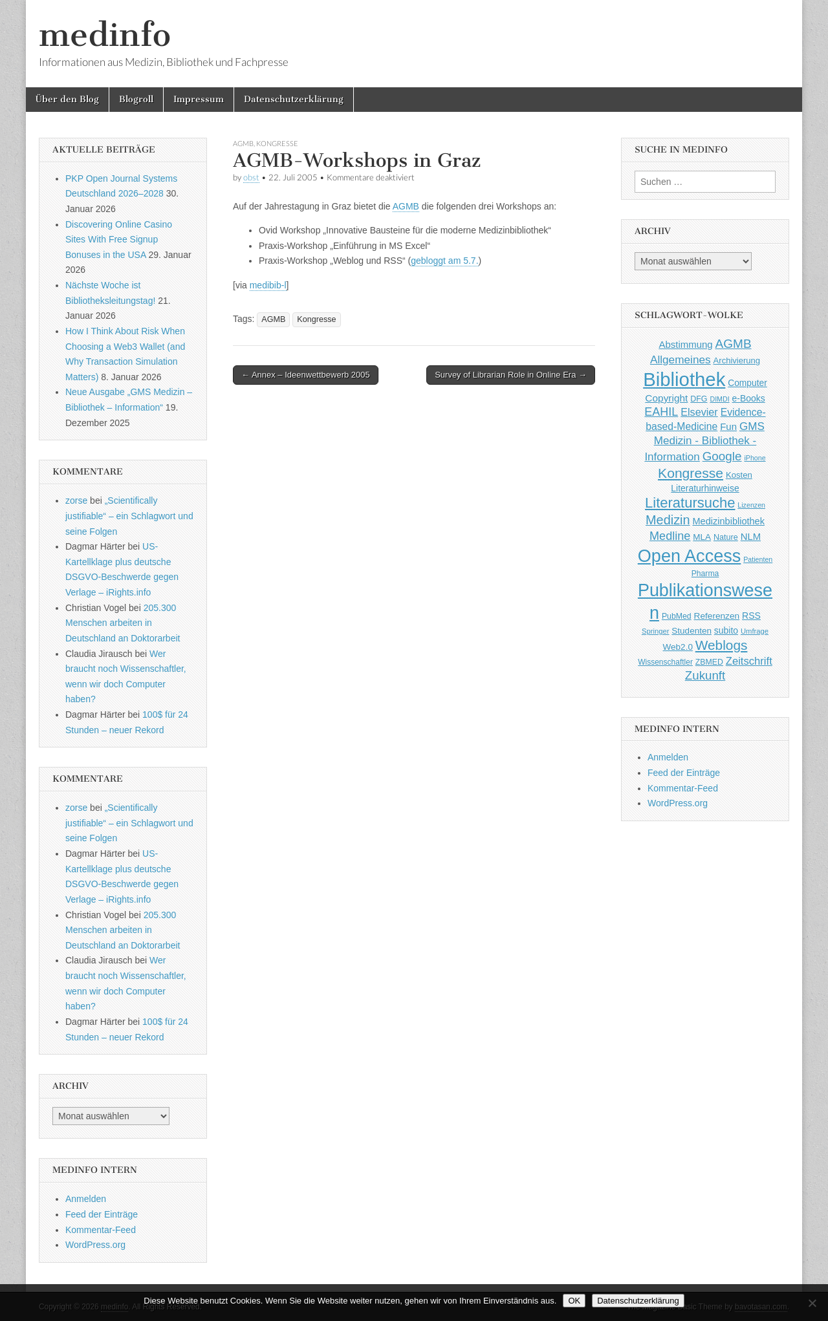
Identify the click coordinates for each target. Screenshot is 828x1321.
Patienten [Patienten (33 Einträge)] (757, 559)
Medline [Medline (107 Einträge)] (669, 536)
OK (574, 1300)
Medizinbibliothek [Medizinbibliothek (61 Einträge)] (729, 521)
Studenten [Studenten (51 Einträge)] (691, 631)
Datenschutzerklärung (293, 99)
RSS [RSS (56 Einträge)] (751, 615)
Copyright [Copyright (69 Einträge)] (666, 397)
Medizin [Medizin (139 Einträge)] (668, 520)
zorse (76, 500)
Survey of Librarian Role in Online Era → (511, 375)
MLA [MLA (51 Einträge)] (702, 537)
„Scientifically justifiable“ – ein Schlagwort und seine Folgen (129, 515)
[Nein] (811, 1302)
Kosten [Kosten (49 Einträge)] (739, 475)
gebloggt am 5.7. (444, 260)
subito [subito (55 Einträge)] (726, 630)
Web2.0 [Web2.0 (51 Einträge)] (678, 647)
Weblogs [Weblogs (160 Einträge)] (721, 645)
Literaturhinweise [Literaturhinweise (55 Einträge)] (705, 488)
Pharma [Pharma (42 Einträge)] (705, 573)
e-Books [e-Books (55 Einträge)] (748, 398)
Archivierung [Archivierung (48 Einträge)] (737, 360)
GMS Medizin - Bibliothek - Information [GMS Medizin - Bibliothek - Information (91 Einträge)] (704, 441)
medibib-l (268, 285)
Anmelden (85, 1199)
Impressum (198, 99)
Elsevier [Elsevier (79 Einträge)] (699, 412)
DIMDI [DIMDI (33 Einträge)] (719, 399)
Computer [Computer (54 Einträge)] (747, 383)
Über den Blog (67, 99)
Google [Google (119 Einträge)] (722, 456)
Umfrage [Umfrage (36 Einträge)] (754, 631)
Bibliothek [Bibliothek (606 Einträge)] (684, 379)
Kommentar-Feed (100, 1230)
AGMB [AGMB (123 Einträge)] (733, 343)
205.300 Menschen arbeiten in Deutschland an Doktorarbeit (122, 623)
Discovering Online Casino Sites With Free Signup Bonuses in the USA (118, 239)
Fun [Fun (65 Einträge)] (728, 426)
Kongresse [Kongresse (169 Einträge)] (690, 473)
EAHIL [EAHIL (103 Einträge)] (661, 411)
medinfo (105, 34)
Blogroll (136, 99)
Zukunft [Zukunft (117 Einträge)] (705, 675)
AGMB (243, 143)
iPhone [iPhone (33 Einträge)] (754, 458)
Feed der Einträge (101, 1214)
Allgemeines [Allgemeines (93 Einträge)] (680, 359)
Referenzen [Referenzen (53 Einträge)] (717, 616)
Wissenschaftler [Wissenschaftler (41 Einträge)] (665, 662)
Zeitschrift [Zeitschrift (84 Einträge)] (749, 661)
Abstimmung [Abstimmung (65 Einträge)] (685, 344)
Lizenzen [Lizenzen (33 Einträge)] (751, 505)
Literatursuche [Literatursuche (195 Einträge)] (690, 503)
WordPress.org (95, 1245)
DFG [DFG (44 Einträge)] (698, 398)
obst (251, 177)
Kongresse (277, 143)
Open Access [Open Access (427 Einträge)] (689, 556)
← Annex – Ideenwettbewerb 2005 (305, 375)
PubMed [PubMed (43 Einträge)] (677, 616)
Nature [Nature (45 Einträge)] (726, 537)
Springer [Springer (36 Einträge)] (656, 631)
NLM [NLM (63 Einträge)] (751, 537)
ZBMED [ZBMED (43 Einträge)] (709, 662)
